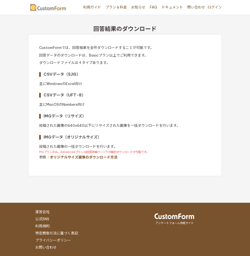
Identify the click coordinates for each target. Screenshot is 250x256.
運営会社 (42, 212)
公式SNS (42, 219)
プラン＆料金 (116, 7)
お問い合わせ (46, 247)
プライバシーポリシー (53, 240)
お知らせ (138, 7)
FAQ (153, 7)
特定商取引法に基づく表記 (56, 233)
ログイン (215, 7)
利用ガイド (92, 7)
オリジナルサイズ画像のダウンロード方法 (83, 157)
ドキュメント (172, 7)
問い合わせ (196, 7)
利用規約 (42, 226)
